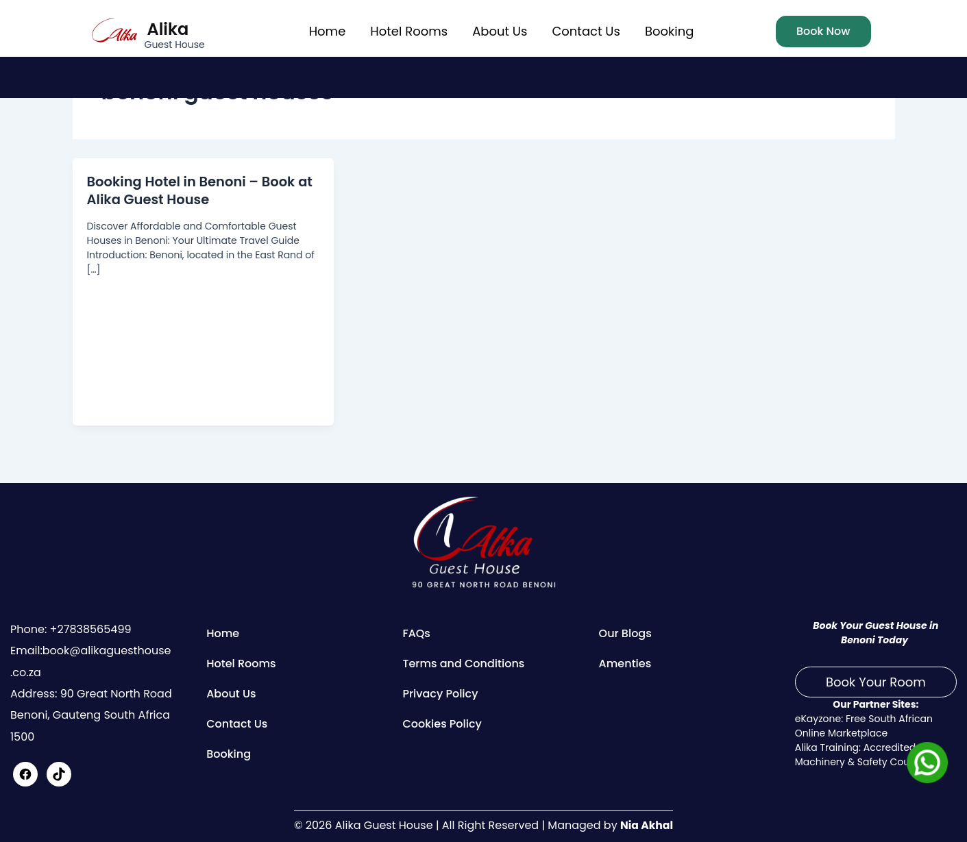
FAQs (416, 633)
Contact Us (586, 31)
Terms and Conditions (463, 663)
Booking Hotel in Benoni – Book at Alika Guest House (203, 190)
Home (327, 31)
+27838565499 (89, 629)
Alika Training (827, 747)
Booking (669, 31)
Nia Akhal (647, 825)
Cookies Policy (442, 724)
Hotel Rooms (409, 31)
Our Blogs (625, 633)
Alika (168, 29)
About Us (499, 31)
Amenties (625, 663)
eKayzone (818, 719)
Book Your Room (876, 682)
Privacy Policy (440, 694)
